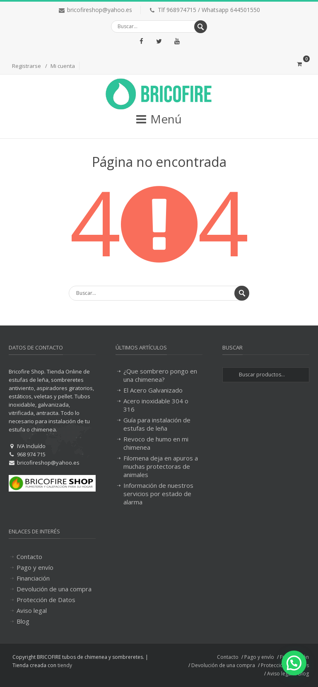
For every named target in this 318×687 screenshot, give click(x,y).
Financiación (33, 578)
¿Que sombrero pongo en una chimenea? (160, 375)
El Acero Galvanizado (153, 390)
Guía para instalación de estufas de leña (156, 424)
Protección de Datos (46, 599)
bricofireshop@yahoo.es (99, 10)
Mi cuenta (63, 66)
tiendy (65, 665)
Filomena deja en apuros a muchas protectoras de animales (160, 466)
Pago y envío (35, 567)
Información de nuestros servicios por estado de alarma (158, 493)
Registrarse (26, 66)
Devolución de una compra (54, 589)
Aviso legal (32, 610)
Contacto (29, 556)
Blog (23, 621)
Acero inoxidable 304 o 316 (155, 405)
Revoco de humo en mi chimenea (155, 443)
